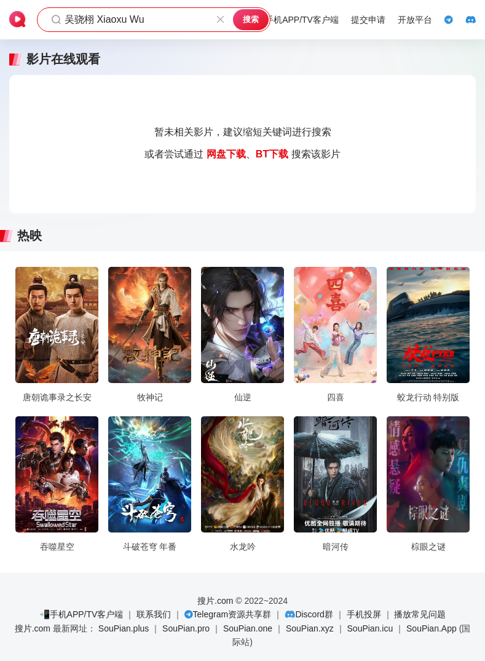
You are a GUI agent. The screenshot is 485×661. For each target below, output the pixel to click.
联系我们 (153, 614)
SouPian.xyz (310, 628)
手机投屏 (364, 614)
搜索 (251, 19)
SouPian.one (247, 628)
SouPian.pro (186, 628)
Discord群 (314, 614)
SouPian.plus (123, 628)
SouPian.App (431, 628)
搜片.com (215, 601)
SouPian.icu (370, 628)
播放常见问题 (420, 614)
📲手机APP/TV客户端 (81, 614)
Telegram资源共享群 (232, 614)
